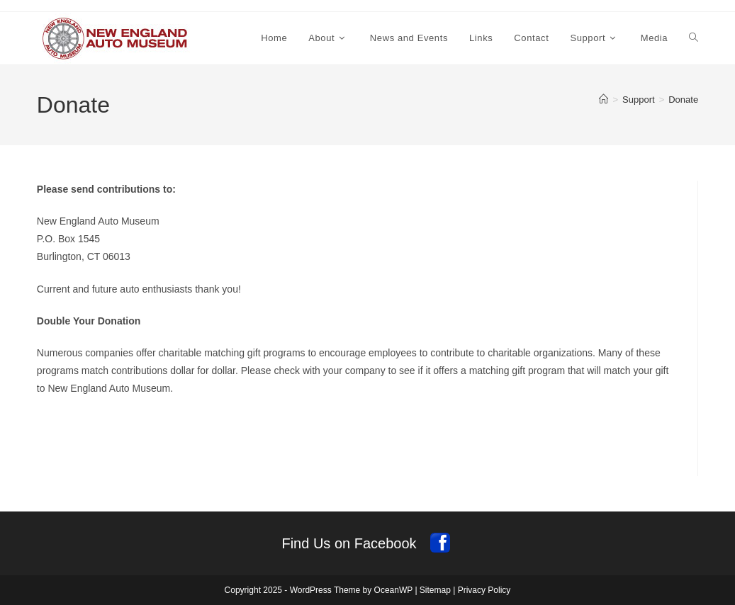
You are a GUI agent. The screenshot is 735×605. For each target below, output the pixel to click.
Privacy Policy (484, 590)
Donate (683, 99)
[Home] (603, 99)
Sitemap (435, 590)
